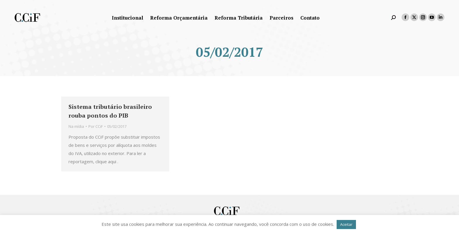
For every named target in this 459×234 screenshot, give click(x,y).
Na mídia (76, 126)
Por (95, 126)
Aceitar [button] (346, 224)
